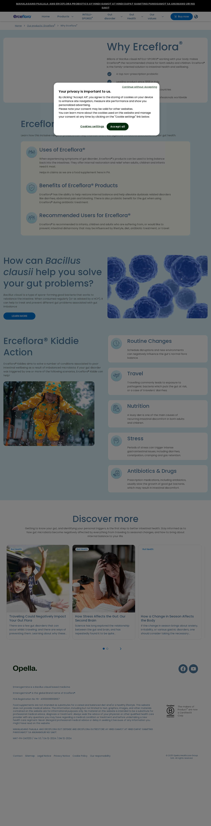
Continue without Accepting (139, 87)
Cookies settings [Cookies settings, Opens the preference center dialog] (92, 126)
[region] (106, 109)
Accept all (117, 126)
